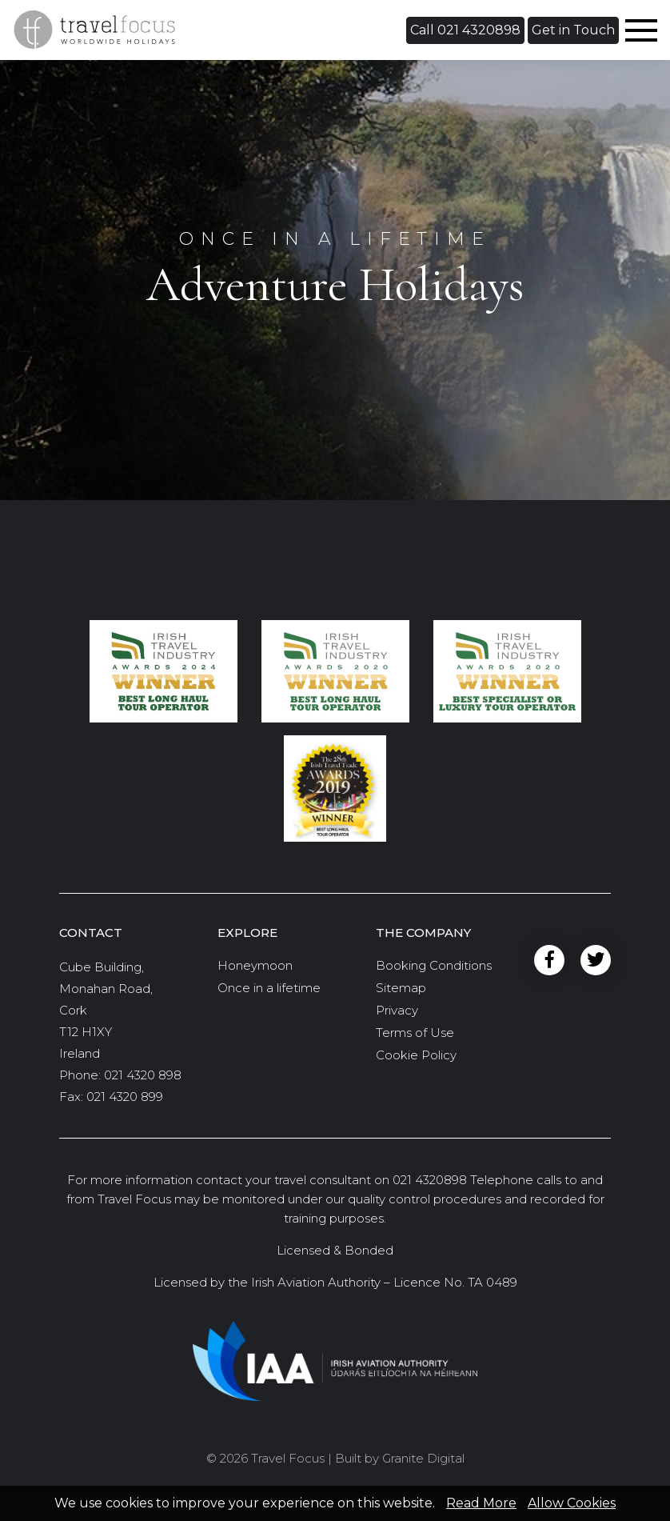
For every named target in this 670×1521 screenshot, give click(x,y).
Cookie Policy (416, 1055)
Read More (481, 1503)
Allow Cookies (572, 1503)
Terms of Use (415, 1032)
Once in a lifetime (269, 987)
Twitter (595, 960)
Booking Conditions (434, 965)
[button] (465, 30)
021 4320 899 (124, 1096)
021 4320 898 (142, 1075)
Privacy (397, 1010)
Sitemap (401, 987)
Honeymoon (255, 965)
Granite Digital (423, 1458)
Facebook (549, 960)
